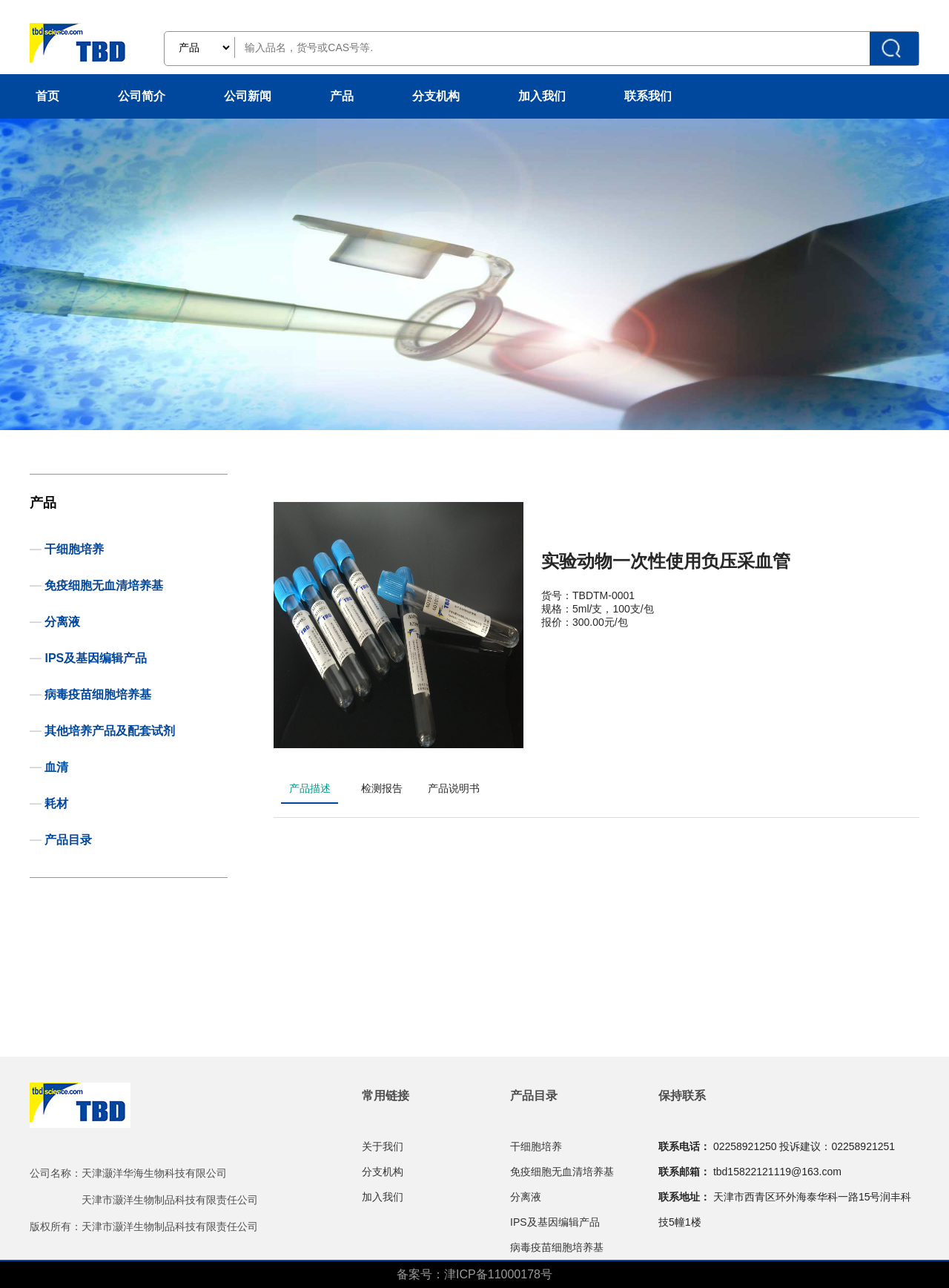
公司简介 (141, 96)
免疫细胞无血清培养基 (103, 585)
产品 (342, 96)
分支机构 (436, 96)
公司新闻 (247, 96)
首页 (47, 96)
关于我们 (382, 1146)
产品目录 (68, 839)
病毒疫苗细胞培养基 (97, 694)
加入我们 (542, 96)
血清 (56, 767)
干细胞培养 (74, 549)
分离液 (62, 621)
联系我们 (648, 96)
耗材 (56, 803)
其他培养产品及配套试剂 (109, 730)
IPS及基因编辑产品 (95, 658)
